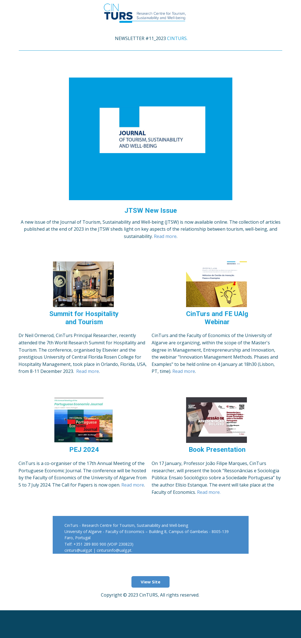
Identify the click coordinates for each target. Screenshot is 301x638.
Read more (165, 236)
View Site (150, 582)
